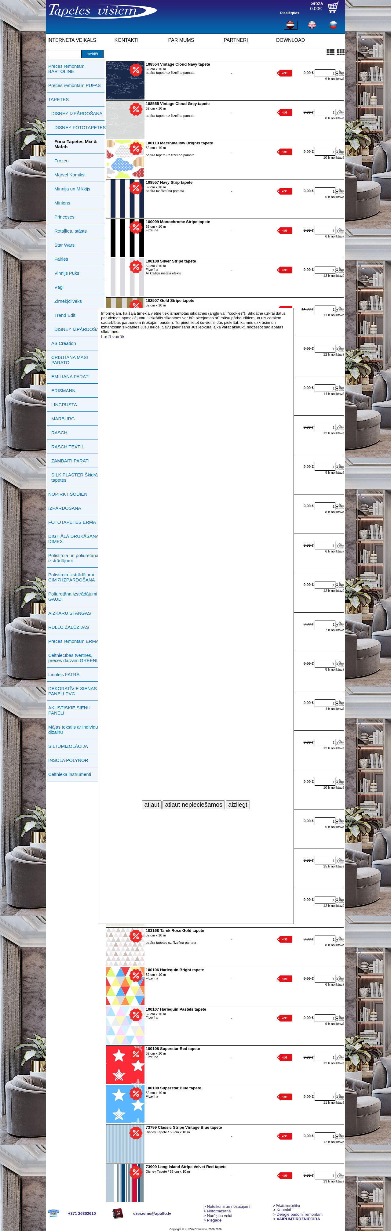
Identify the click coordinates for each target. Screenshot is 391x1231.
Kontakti (284, 1209)
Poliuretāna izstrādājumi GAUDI (72, 596)
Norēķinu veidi (217, 1215)
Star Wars (64, 245)
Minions (62, 202)
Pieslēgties (289, 13)
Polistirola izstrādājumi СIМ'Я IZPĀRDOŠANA (71, 577)
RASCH (59, 432)
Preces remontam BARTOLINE (66, 68)
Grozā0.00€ (316, 6)
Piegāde (212, 1220)
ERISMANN (63, 390)
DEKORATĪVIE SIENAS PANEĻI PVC (72, 691)
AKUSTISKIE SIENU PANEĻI (69, 710)
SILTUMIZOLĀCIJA (68, 746)
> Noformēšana (217, 1211)
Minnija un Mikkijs (72, 188)
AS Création (63, 343)
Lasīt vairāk (113, 336)
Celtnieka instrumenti (69, 774)
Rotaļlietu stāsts (70, 231)
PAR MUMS (181, 40)
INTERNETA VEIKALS (71, 40)
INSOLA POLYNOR (68, 760)
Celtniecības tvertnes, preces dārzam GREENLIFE (77, 658)
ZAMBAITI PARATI (70, 460)
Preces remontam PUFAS (74, 85)
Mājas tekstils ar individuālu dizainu (76, 729)
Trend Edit (64, 315)
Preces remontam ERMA (73, 641)
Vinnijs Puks (66, 273)
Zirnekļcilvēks (68, 301)
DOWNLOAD (290, 40)
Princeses (64, 216)
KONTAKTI (127, 40)
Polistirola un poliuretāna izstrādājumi (73, 558)
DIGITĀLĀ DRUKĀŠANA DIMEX (73, 539)
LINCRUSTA (64, 404)
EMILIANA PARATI (70, 376)
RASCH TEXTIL (67, 446)
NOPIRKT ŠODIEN (67, 494)
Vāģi (59, 287)
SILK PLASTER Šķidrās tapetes (75, 477)
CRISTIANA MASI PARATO (69, 360)
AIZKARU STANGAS (69, 613)
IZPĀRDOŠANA (64, 508)
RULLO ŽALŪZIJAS (68, 627)
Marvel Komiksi (70, 174)
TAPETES (58, 99)
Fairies (61, 259)
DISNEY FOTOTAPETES (80, 127)
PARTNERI (236, 40)
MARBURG (63, 418)
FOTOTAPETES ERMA (72, 522)
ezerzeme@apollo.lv (152, 1213)
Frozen (61, 160)
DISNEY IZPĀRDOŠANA (76, 113)
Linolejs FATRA (63, 674)
